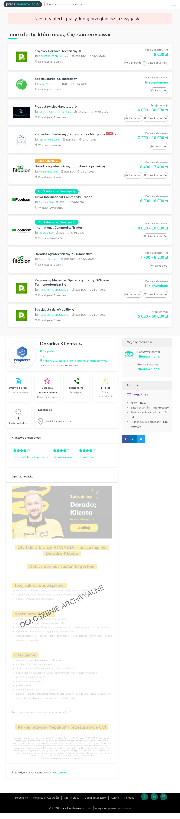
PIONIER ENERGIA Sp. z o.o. (52, 57)
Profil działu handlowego (56, 194)
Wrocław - (49, 149)
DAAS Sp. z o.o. (45, 84)
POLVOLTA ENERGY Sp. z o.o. (53, 112)
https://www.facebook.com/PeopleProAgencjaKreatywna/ (73, 366)
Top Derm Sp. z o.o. (47, 143)
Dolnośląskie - (49, 62)
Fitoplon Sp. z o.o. (46, 175)
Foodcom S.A (44, 206)
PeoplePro (47, 357)
